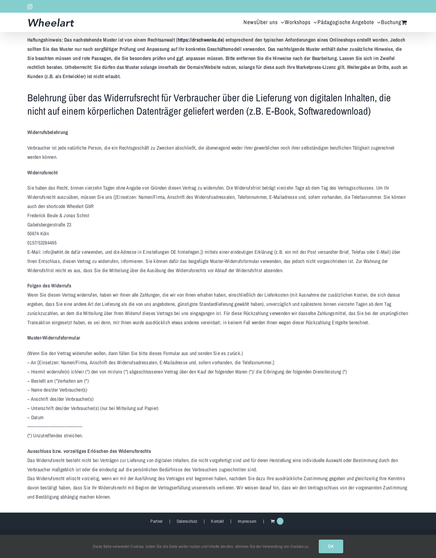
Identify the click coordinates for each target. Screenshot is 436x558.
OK (331, 546)
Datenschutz (187, 521)
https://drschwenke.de (200, 39)
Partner (156, 521)
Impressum (247, 521)
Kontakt (217, 521)
